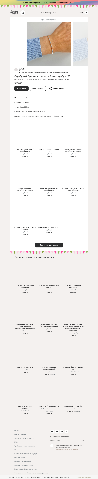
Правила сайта (19, 457)
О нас (16, 430)
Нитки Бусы (49, 290)
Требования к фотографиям (24, 446)
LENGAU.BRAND (73, 372)
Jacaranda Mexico (25, 370)
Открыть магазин (20, 434)
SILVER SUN (25, 411)
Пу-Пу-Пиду (49, 329)
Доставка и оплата (33, 98)
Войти (81, 12)
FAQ (16, 442)
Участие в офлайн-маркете (24, 438)
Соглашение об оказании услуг (25, 454)
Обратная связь (20, 450)
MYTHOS (73, 290)
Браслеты (53, 19)
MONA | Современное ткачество (49, 410)
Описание (18, 98)
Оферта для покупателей (23, 465)
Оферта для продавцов (23, 461)
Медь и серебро (73, 333)
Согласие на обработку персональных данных (31, 473)
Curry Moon (49, 372)
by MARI (21, 69)
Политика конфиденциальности (25, 469)
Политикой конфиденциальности (67, 449)
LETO (73, 409)
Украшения (45, 19)
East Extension (25, 331)
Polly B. (25, 290)
